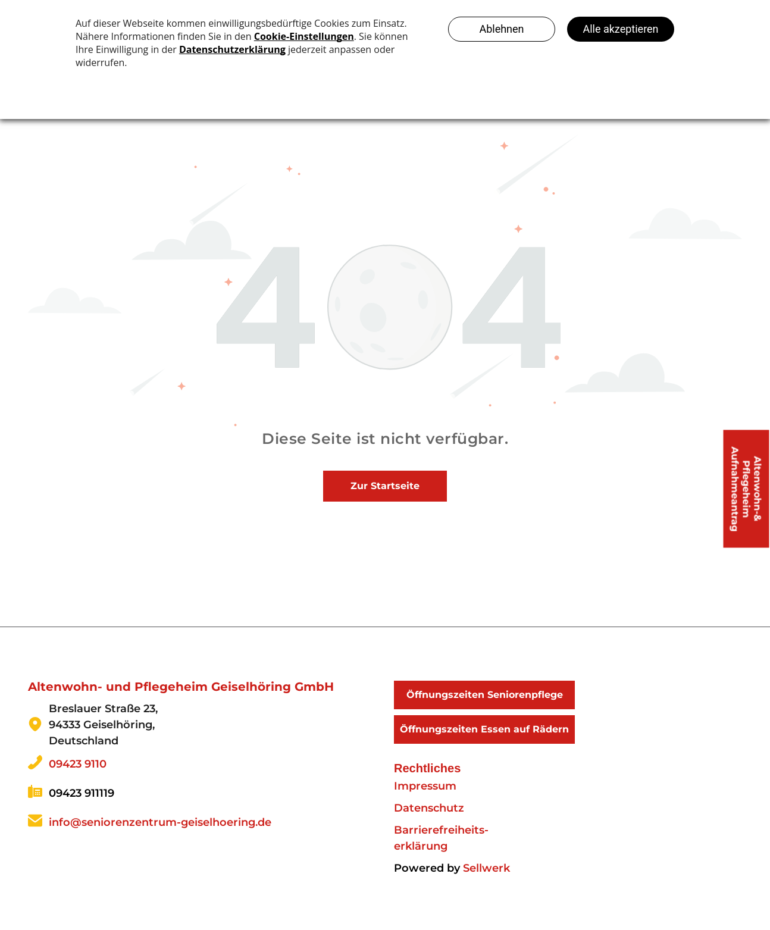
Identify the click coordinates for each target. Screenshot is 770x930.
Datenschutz (429, 808)
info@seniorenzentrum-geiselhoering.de (160, 822)
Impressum (425, 786)
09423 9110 (78, 764)
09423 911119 (81, 793)
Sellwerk (486, 868)
